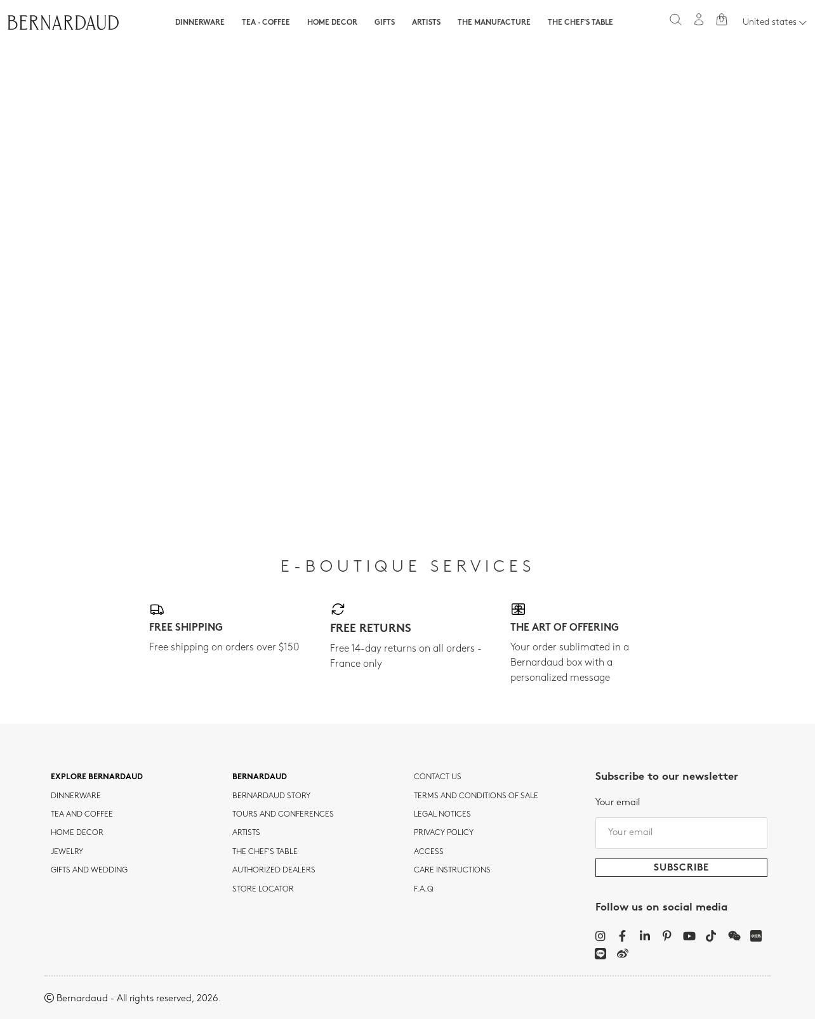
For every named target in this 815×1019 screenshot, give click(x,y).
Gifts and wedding (89, 870)
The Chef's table (580, 23)
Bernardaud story (271, 796)
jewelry (67, 852)
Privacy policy (444, 833)
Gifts (384, 23)
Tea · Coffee (266, 23)
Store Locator (263, 889)
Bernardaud (259, 777)
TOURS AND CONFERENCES (283, 814)
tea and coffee (82, 814)
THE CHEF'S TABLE (265, 852)
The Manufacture (494, 23)
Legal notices (442, 814)
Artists (426, 23)
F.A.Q (424, 889)
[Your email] (681, 833)
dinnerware (76, 796)
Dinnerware (200, 23)
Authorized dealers (273, 870)
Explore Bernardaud (97, 777)
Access (429, 852)
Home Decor (332, 23)
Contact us (437, 777)
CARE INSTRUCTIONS (452, 870)
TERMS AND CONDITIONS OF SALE (476, 796)
